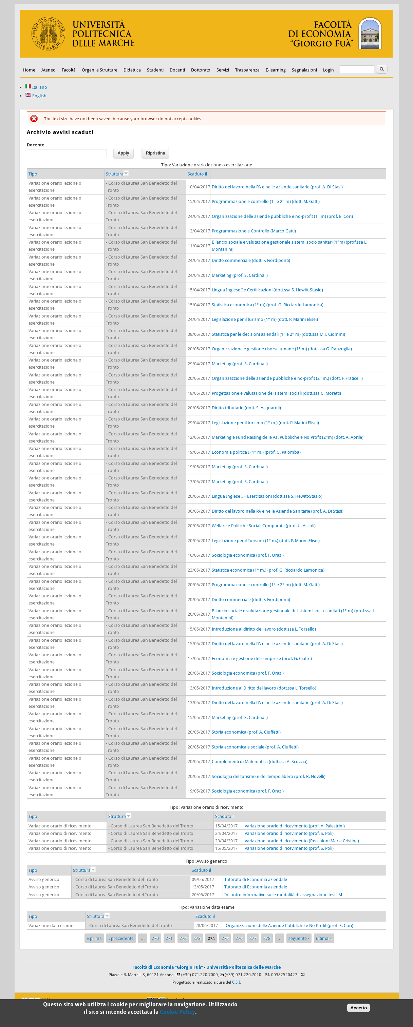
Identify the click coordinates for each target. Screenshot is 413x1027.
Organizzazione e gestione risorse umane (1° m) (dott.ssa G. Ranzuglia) (282, 348)
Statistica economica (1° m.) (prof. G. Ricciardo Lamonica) (268, 570)
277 (253, 938)
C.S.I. (236, 982)
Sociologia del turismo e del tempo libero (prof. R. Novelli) (268, 776)
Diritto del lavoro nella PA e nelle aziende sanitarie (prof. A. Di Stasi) (277, 186)
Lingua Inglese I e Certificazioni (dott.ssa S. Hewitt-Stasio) (267, 289)
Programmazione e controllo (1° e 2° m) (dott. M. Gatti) (266, 201)
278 (266, 938)
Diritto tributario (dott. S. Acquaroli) (246, 407)
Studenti (155, 70)
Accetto (358, 1008)
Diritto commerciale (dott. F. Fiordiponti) (251, 260)
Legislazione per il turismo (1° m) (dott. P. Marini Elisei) (265, 319)
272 (183, 938)
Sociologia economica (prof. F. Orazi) (248, 555)
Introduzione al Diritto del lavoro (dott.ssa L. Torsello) (264, 688)
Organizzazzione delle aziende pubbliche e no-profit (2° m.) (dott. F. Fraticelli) (287, 378)
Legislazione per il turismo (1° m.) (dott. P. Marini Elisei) (265, 422)
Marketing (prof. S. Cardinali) (240, 275)
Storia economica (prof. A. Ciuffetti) (246, 732)
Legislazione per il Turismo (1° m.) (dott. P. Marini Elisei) (266, 540)
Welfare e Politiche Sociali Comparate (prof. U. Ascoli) (264, 525)
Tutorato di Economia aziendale (255, 879)
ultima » (324, 938)
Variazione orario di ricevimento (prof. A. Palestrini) (295, 825)
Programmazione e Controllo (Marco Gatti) (254, 230)
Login (328, 70)
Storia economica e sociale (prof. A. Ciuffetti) (255, 746)
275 (225, 938)
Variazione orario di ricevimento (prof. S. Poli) (289, 833)
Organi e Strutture (99, 70)
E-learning (276, 70)
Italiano (36, 87)
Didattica (132, 70)
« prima (94, 938)
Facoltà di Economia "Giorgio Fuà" (167, 967)
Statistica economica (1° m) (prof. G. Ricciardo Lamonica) (267, 304)
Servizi (223, 70)
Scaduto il (197, 174)
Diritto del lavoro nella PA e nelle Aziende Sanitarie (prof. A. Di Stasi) (277, 511)
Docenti (177, 70)
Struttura (117, 174)
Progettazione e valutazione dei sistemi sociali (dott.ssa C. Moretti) (276, 393)
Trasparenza (247, 70)
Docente (35, 144)
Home (29, 70)
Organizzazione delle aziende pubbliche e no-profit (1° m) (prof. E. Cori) (282, 216)
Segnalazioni (304, 70)
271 (169, 938)
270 (155, 938)
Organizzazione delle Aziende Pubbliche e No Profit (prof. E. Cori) (289, 925)
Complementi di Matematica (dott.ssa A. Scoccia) (259, 761)
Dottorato (200, 70)
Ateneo (48, 70)
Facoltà (69, 70)
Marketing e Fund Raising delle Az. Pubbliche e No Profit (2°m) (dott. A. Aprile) (287, 437)
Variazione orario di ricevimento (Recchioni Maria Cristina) (302, 840)
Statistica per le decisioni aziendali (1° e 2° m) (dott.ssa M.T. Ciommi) (278, 334)
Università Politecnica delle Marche (243, 967)
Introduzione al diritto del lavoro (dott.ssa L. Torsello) (264, 629)
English (35, 95)
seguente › (298, 938)
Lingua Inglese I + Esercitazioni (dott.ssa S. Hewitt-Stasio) (267, 496)
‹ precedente (121, 938)
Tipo (33, 174)
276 (239, 938)
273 (197, 938)
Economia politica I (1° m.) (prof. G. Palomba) (256, 452)
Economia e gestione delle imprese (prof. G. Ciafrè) (262, 658)
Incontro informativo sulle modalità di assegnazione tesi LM (283, 894)
